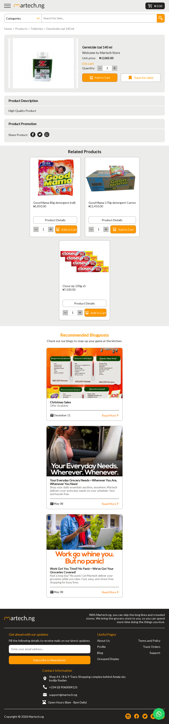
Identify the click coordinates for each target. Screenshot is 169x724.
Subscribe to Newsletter (49, 660)
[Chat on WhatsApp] (159, 714)
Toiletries (37, 28)
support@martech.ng (63, 695)
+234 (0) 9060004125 (63, 687)
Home (8, 28)
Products (21, 28)
